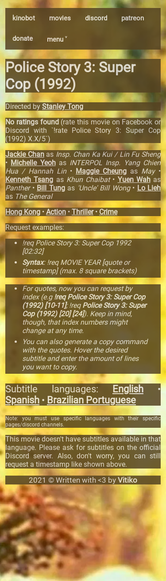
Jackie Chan (24, 154)
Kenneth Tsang (29, 179)
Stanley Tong (62, 106)
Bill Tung (51, 188)
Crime (108, 212)
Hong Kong (22, 212)
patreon (132, 18)
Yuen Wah (134, 179)
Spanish (22, 400)
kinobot (23, 18)
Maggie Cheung (101, 171)
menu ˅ (57, 39)
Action (56, 212)
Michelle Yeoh (33, 163)
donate (22, 39)
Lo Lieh (149, 188)
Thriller (82, 212)
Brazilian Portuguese (91, 400)
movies (60, 18)
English (127, 389)
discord (96, 18)
